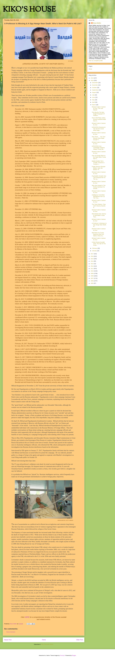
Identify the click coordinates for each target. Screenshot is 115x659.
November (95, 85)
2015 (92, 258)
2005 (92, 283)
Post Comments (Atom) (47, 644)
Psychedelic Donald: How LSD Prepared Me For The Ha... (99, 177)
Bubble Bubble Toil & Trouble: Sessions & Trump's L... (98, 162)
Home (44, 640)
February (94, 248)
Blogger (74, 655)
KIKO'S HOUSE (29, 10)
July (93, 95)
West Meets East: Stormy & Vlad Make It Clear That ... (99, 215)
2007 (92, 278)
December (95, 82)
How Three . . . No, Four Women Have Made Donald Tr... (98, 138)
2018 (92, 80)
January (94, 250)
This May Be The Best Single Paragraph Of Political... (98, 114)
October (94, 87)
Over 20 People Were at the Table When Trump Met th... (99, 157)
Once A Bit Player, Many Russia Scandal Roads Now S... (99, 119)
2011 (92, 268)
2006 (92, 281)
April (93, 102)
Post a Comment (10, 632)
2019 (92, 78)
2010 (92, 271)
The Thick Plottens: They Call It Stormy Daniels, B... (99, 206)
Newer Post (8, 640)
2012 (92, 266)
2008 (92, 276)
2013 (92, 263)
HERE (27, 617)
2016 (92, 256)
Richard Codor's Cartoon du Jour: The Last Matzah (99, 108)
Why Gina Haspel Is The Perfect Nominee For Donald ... (98, 187)
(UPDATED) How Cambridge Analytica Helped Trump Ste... (98, 147)
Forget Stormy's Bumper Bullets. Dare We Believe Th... (98, 168)
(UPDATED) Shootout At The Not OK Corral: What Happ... (98, 129)
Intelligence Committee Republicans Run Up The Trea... (98, 196)
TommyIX (62, 655)
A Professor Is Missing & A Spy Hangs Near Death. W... (99, 225)
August (94, 92)
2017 (92, 253)
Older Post (79, 640)
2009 (92, 273)
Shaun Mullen (97, 23)
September (95, 90)
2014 (92, 261)
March (94, 104)
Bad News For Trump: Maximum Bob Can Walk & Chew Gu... (98, 234)
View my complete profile (96, 60)
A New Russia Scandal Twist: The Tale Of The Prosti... (99, 243)
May (93, 100)
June (93, 97)
